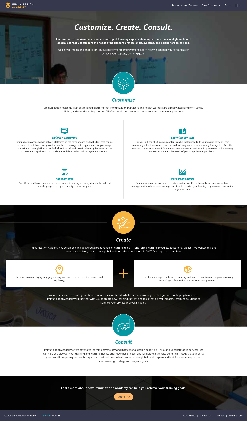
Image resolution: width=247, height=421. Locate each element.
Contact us (124, 397)
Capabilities (189, 415)
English (46, 415)
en (227, 5)
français (56, 415)
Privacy (220, 415)
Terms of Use (236, 415)
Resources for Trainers (185, 5)
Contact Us (206, 415)
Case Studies (211, 5)
